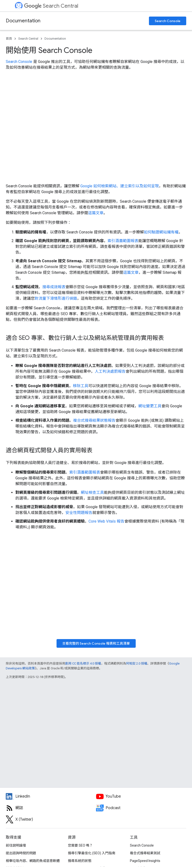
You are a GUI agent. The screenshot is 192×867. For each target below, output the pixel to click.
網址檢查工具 (92, 492)
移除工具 (80, 386)
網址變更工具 (149, 406)
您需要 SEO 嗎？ (80, 845)
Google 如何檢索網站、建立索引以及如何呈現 (119, 186)
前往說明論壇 (16, 845)
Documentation (23, 21)
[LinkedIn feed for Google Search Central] (51, 796)
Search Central (51, 6)
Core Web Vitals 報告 (106, 521)
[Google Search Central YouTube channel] (141, 796)
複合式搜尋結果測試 (145, 853)
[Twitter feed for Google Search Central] (51, 819)
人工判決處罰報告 (110, 371)
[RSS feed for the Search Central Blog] (51, 808)
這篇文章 (95, 213)
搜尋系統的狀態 (79, 861)
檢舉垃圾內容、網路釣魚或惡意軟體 (33, 861)
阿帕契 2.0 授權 (136, 663)
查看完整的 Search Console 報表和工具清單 (96, 643)
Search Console (167, 21)
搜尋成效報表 (53, 287)
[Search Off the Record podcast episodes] (141, 808)
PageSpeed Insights (145, 861)
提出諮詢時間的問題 (21, 853)
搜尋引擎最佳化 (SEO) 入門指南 (91, 853)
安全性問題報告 (78, 512)
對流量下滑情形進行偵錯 (56, 298)
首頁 (9, 38)
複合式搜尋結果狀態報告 (94, 420)
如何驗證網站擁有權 (161, 232)
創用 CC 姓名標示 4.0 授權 (83, 663)
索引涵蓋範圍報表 (123, 240)
